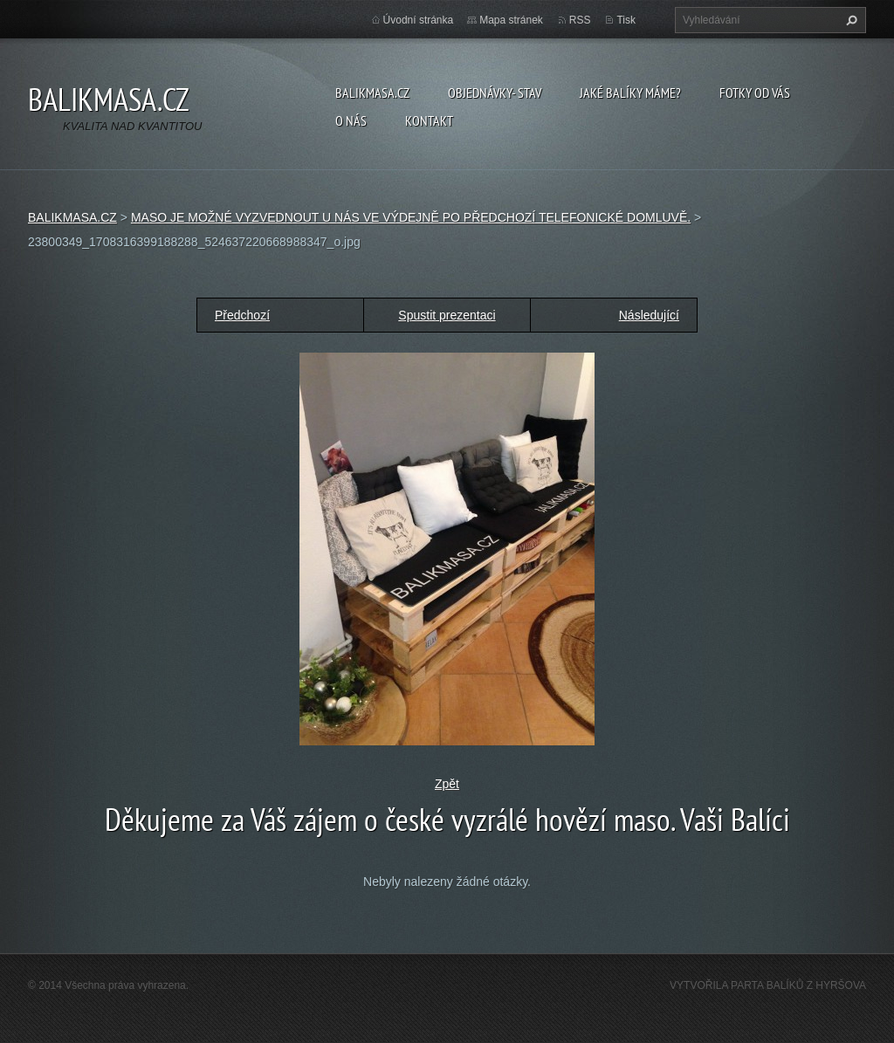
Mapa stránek (511, 20)
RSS (580, 20)
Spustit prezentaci (446, 315)
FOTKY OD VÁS (754, 92)
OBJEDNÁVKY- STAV (494, 92)
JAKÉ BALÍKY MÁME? (630, 92)
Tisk (626, 20)
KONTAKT (429, 120)
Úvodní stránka (418, 20)
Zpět (447, 784)
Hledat (849, 20)
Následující (649, 315)
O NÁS (351, 120)
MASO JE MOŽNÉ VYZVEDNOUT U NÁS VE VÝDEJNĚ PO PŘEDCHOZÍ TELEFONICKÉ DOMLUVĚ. (411, 217)
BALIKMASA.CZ (372, 92)
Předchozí (242, 315)
